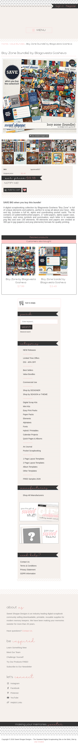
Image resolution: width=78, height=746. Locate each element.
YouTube (12, 697)
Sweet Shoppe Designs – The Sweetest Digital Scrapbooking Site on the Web (47, 21)
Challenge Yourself (15, 657)
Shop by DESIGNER (31, 390)
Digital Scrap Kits (30, 402)
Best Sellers (28, 370)
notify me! (9, 183)
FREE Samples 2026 (32, 479)
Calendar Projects (30, 435)
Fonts (25, 426)
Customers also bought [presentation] (38, 241)
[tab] (38, 237)
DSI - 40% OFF (29, 362)
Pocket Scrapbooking (32, 451)
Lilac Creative (39, 742)
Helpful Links (14, 702)
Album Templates (30, 467)
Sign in (59, 6)
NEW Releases (29, 350)
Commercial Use (30, 382)
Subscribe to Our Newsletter (19, 666)
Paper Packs (28, 414)
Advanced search (25, 332)
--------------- (27, 354)
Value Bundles (17, 44)
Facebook (13, 688)
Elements (27, 418)
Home (4, 44)
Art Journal (27, 447)
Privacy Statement (28, 570)
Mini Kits (26, 406)
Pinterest (12, 693)
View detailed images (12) (39, 136)
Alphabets (27, 422)
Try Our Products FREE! (17, 662)
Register (71, 6)
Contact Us (25, 562)
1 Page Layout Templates (33, 459)
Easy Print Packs (30, 410)
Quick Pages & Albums (32, 439)
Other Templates (30, 471)
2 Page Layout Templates (33, 463)
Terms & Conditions (28, 566)
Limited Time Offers (31, 358)
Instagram (13, 683)
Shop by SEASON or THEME (35, 394)
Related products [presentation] (39, 237)
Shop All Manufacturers (33, 495)
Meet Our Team (13, 652)
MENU (39, 30)
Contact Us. (27, 631)
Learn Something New (16, 647)
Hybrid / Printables (30, 431)
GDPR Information (28, 573)
